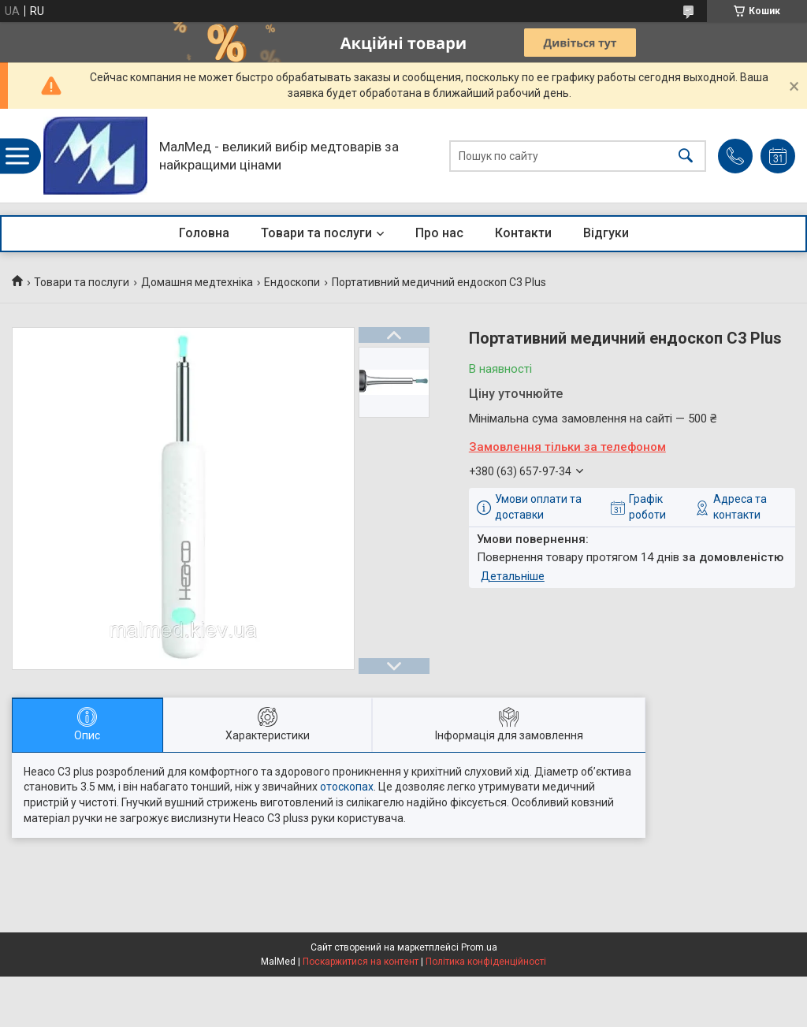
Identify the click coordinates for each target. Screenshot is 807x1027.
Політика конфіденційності (486, 961)
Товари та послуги (316, 232)
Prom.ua (479, 947)
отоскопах (347, 786)
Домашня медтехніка (197, 282)
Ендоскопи (292, 282)
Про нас (439, 232)
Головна (204, 232)
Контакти (523, 232)
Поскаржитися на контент (360, 961)
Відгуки (606, 232)
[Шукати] (686, 155)
